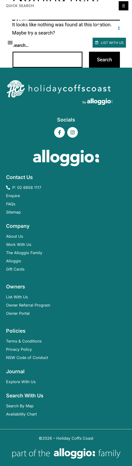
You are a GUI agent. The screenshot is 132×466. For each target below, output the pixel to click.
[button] (10, 43)
